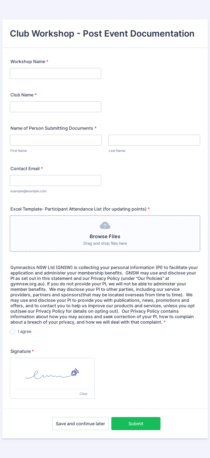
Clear (84, 394)
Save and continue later (80, 423)
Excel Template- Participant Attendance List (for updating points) (80, 209)
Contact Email (26, 168)
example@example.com (28, 191)
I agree (24, 331)
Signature (22, 351)
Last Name (117, 151)
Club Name (23, 94)
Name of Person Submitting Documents (53, 128)
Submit (136, 423)
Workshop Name (29, 61)
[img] (52, 373)
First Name (18, 151)
